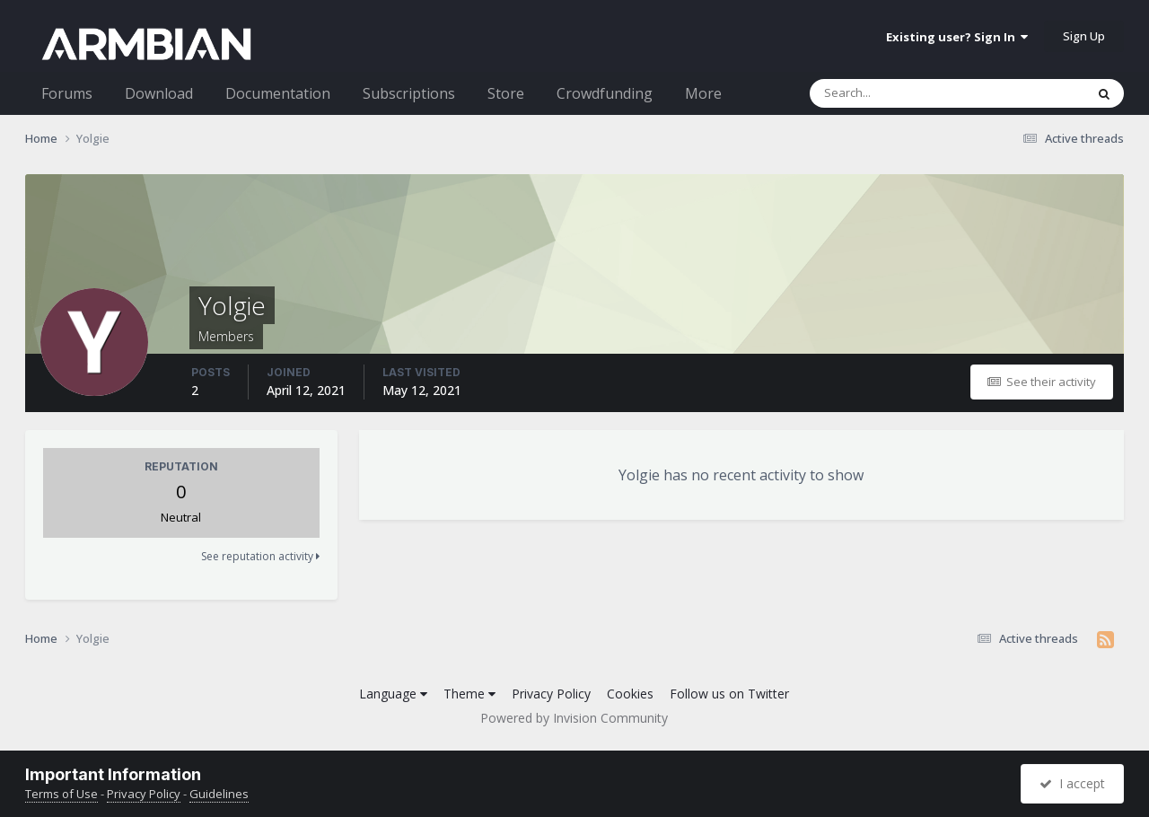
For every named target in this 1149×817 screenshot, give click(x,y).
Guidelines (219, 794)
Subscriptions (409, 93)
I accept (1072, 783)
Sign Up (1084, 36)
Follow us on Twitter (729, 693)
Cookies (630, 693)
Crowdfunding (605, 93)
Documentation (277, 93)
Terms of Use (61, 794)
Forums (66, 93)
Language (393, 693)
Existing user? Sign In (957, 37)
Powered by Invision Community (574, 717)
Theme (469, 693)
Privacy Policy (551, 693)
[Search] (900, 93)
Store (505, 93)
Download (159, 93)
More (703, 93)
